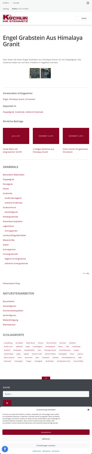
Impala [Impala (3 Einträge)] (76, 350)
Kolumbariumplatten (13, 221)
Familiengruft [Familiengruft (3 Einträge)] (50, 346)
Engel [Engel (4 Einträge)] (28, 346)
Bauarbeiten (9, 301)
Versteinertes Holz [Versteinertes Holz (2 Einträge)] (63, 361)
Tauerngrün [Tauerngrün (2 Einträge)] (18, 361)
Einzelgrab (8, 184)
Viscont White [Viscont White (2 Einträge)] (78, 361)
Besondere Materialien (13, 174)
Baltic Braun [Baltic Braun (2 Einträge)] (30, 343)
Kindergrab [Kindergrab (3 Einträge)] (63, 354)
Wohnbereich (9, 324)
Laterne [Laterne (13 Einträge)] (80, 354)
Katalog (6, 9)
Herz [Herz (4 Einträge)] (39, 350)
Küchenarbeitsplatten (13, 310)
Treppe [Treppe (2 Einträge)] (28, 361)
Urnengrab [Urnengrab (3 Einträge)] (38, 361)
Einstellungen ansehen (46, 445)
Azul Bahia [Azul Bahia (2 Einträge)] (19, 343)
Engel (5, 99)
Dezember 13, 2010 (46, 136)
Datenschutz (37, 451)
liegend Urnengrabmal (15, 258)
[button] (88, 409)
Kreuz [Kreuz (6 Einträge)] (72, 354)
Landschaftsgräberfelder (14, 235)
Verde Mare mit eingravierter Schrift (12, 150)
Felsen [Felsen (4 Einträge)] (60, 346)
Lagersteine (8, 226)
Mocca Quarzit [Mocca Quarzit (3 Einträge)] (9, 357)
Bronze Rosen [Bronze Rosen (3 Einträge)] (51, 343)
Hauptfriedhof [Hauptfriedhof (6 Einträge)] (29, 350)
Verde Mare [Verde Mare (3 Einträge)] (49, 361)
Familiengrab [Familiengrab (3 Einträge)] (37, 346)
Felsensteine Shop (11, 283)
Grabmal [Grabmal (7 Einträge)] (7, 350)
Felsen (6, 188)
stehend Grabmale (34, 112)
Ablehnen (46, 439)
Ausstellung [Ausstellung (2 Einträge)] (8, 343)
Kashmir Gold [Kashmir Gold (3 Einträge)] (37, 354)
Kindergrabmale (10, 216)
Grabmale (19, 112)
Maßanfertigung (10, 320)
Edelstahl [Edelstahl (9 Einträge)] (19, 346)
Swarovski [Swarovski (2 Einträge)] (7, 361)
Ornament (30, 99)
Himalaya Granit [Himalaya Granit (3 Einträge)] (50, 350)
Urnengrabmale (10, 254)
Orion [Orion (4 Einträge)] (20, 357)
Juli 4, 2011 (16, 136)
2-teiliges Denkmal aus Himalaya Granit (43, 150)
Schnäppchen (11, 230)
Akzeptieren (46, 432)
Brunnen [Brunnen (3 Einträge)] (63, 343)
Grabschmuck (9, 207)
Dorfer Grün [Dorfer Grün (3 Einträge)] (8, 346)
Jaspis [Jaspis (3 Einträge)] (19, 354)
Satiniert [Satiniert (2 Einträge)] (55, 357)
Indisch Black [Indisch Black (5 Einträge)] (8, 354)
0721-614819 (23, 9)
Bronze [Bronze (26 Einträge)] (40, 343)
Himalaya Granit (16, 99)
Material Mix (9, 240)
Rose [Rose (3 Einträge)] (37, 357)
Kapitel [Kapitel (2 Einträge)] (26, 354)
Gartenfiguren (11, 212)
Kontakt (16, 3)
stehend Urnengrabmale (16, 263)
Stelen (6, 244)
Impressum (55, 451)
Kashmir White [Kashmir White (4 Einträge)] (50, 354)
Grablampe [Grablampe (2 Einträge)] (76, 346)
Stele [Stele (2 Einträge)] (80, 357)
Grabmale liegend (13, 198)
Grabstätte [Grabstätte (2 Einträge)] (17, 350)
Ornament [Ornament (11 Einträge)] (28, 357)
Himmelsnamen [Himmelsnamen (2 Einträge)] (65, 350)
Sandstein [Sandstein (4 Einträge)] (45, 357)
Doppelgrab (8, 112)
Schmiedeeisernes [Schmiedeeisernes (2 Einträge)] (68, 357)
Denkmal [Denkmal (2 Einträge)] (72, 343)
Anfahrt (6, 3)
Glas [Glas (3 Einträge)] (67, 346)
